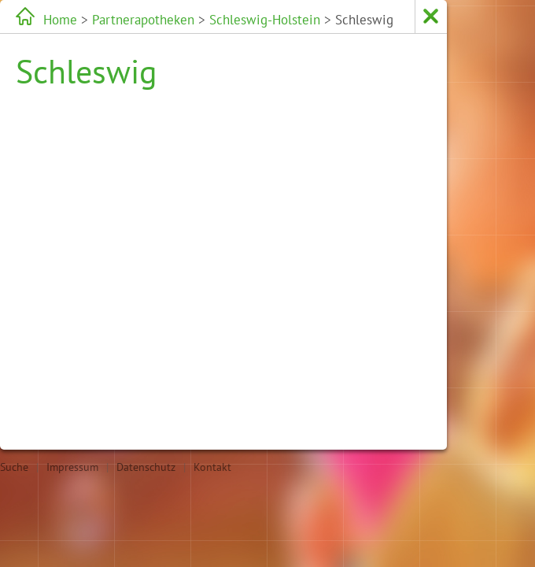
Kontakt (212, 467)
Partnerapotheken (112, 19)
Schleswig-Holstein (196, 19)
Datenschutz (145, 467)
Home (55, 19)
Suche (14, 467)
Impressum (72, 467)
